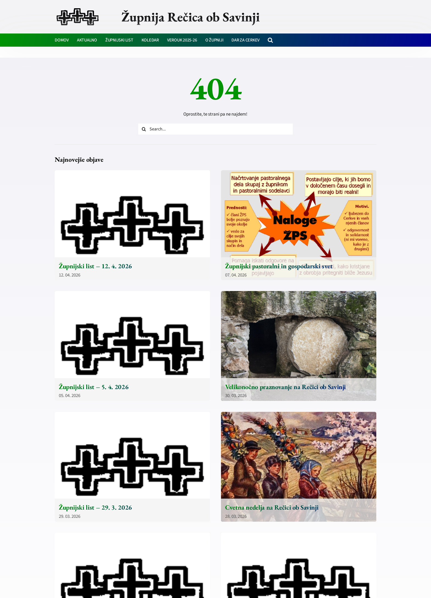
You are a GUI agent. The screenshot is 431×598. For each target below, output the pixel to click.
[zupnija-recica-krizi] (78, 8)
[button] (270, 40)
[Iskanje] (143, 129)
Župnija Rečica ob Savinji (190, 16)
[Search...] (215, 129)
